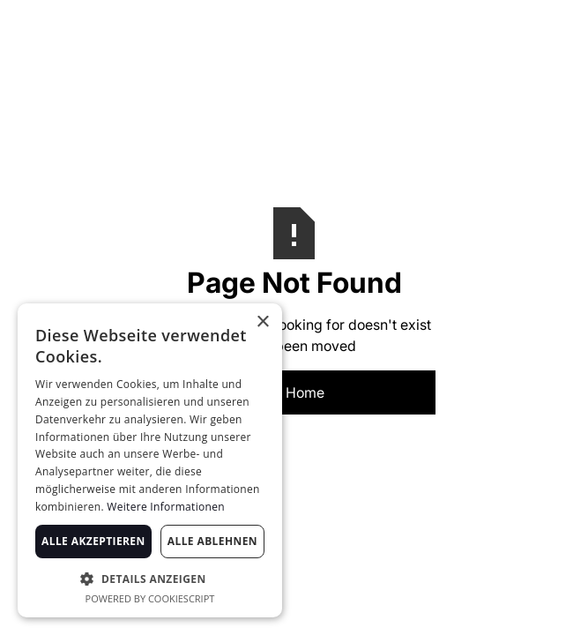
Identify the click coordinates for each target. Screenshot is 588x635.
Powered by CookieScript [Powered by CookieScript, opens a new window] (150, 598)
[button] (149, 578)
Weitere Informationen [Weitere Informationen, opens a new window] (166, 506)
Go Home (294, 392)
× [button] (262, 322)
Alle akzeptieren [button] (93, 541)
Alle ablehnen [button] (212, 541)
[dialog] (150, 460)
